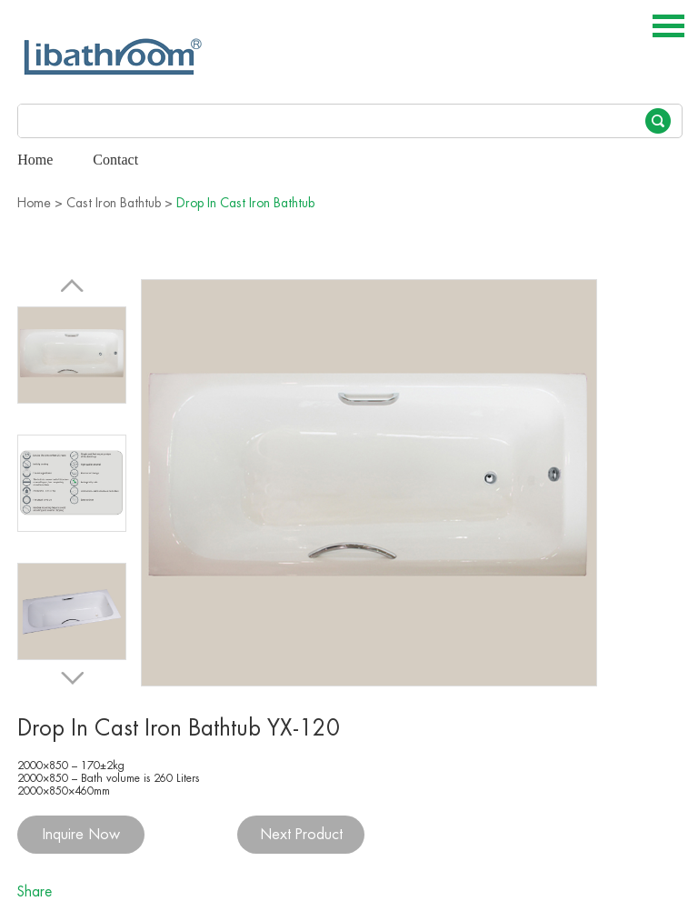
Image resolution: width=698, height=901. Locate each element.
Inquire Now (81, 834)
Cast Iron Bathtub (113, 202)
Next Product (301, 834)
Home (35, 159)
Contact (115, 159)
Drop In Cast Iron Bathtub (245, 202)
